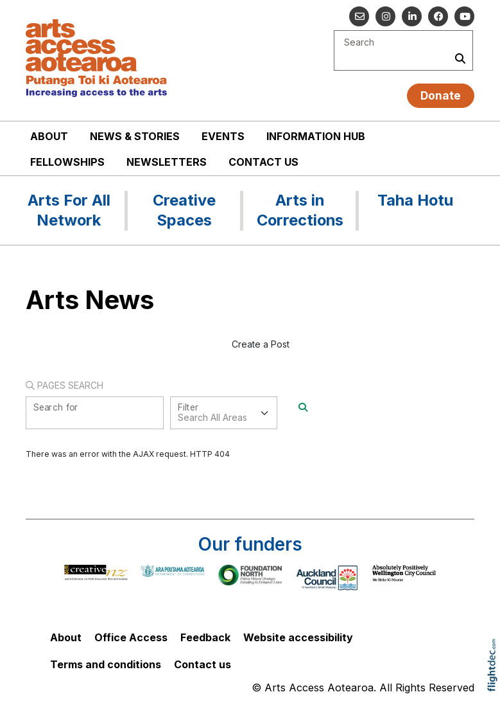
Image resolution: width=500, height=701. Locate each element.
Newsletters (166, 161)
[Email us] (359, 16)
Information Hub (315, 136)
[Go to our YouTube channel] (464, 16)
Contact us (263, 161)
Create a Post (260, 344)
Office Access (131, 637)
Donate (440, 95)
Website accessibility (298, 637)
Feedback (205, 637)
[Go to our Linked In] (412, 16)
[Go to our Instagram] (385, 16)
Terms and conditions (105, 664)
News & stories (135, 136)
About (49, 136)
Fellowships (67, 161)
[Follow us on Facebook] (438, 16)
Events (223, 136)
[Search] (302, 407)
